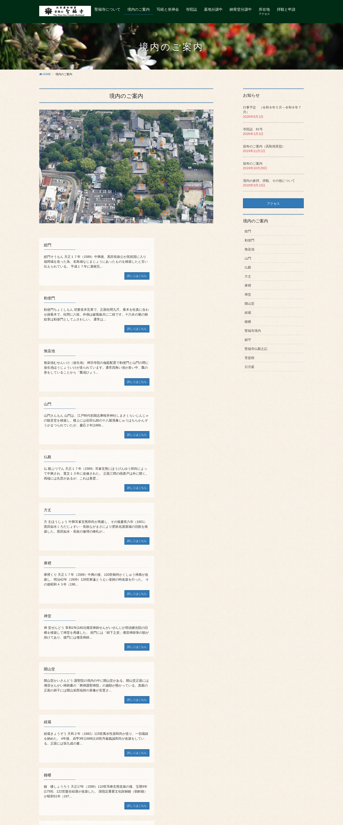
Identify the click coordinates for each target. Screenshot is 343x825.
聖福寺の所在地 (63, 731)
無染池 (249, 249)
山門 (248, 258)
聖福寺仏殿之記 (256, 349)
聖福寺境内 (253, 331)
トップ (44, 731)
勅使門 (249, 240)
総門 (248, 231)
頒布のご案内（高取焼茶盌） (264, 146)
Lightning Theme (153, 813)
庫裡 (248, 285)
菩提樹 (249, 358)
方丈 (248, 276)
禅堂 (248, 294)
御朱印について (90, 731)
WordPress (130, 813)
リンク (123, 731)
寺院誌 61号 (253, 129)
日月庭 (249, 367)
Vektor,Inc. (214, 813)
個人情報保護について (147, 731)
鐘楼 (248, 321)
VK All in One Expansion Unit (185, 813)
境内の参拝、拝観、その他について (269, 180)
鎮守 (248, 340)
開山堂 (249, 303)
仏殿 (248, 267)
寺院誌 (110, 731)
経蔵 (248, 312)
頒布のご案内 (252, 163)
